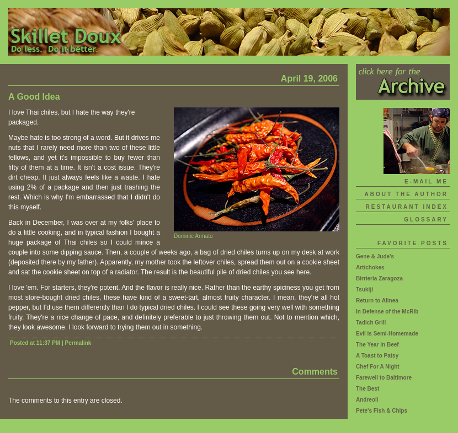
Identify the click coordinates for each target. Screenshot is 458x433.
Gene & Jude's (375, 256)
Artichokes (370, 267)
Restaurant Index (407, 207)
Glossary (426, 219)
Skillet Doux (229, 32)
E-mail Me (426, 181)
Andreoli (367, 400)
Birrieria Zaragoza (379, 278)
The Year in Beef (377, 345)
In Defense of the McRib (387, 311)
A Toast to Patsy (377, 356)
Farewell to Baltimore (384, 378)
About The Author (406, 194)
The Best (367, 389)
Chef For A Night (378, 367)
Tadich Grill (371, 323)
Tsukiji (364, 289)
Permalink (78, 343)
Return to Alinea (377, 300)
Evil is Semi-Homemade (387, 334)
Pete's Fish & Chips (381, 411)
